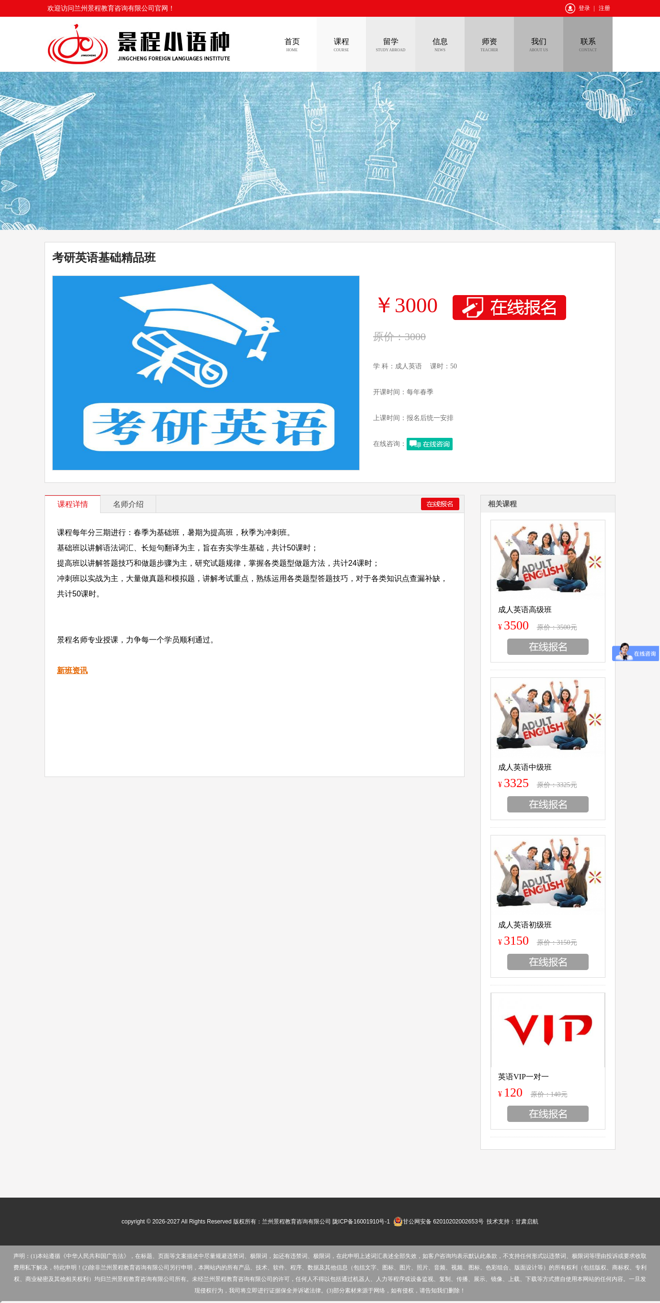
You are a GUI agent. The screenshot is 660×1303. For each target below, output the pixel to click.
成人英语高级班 (525, 610)
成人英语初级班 (525, 925)
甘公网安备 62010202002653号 (438, 1221)
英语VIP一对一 (523, 1077)
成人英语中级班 (525, 767)
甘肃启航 (526, 1221)
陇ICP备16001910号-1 (361, 1221)
